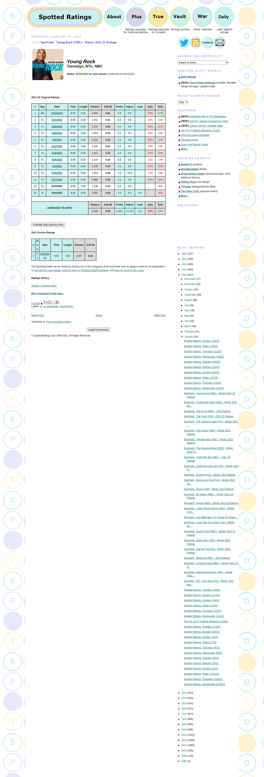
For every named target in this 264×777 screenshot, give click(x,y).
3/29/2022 (57, 133)
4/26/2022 (57, 159)
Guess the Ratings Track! (194, 144)
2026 (184, 253)
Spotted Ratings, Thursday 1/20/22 (202, 383)
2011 (184, 745)
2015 (184, 724)
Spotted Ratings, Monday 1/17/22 (202, 595)
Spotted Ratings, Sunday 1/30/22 (201, 341)
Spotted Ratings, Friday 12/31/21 (201, 674)
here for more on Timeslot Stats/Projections (85, 270)
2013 (184, 734)
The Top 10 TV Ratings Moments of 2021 (206, 621)
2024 (184, 264)
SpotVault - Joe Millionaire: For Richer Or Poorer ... (211, 517)
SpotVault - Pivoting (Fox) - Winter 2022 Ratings (209, 474)
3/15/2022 (57, 120)
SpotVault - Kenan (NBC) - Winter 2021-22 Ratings (211, 503)
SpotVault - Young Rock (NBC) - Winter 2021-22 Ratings (78, 42)
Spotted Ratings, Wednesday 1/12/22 (204, 616)
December (190, 279)
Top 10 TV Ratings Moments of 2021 (200, 130)
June (187, 310)
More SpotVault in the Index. (47, 293)
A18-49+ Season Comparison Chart (209, 121)
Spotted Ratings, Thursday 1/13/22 (202, 610)
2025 (184, 259)
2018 (184, 708)
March (188, 326)
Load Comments (98, 329)
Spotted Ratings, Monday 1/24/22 (202, 367)
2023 (184, 269)
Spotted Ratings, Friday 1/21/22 (201, 377)
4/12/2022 (57, 146)
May (187, 315)
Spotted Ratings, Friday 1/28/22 (201, 346)
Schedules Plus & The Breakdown (208, 116)
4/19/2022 (57, 153)
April (187, 321)
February (189, 331)
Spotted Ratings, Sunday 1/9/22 (201, 637)
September (190, 294)
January (189, 336)
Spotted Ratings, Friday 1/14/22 (201, 605)
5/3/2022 (57, 166)
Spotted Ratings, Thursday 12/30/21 (203, 679)
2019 (184, 703)
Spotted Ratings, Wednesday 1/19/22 (204, 388)
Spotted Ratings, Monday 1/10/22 (202, 631)
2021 (184, 692)
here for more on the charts (129, 270)
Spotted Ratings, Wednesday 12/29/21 (204, 684)
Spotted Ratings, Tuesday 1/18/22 (202, 590)
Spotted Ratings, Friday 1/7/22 (200, 642)
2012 (184, 740)
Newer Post (37, 315)
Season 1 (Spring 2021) (44, 285)
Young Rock (66, 306)
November (190, 284)
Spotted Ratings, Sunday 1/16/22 (201, 600)
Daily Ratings (188, 76)
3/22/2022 (57, 126)
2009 (184, 755)
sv (41, 306)
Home (99, 315)
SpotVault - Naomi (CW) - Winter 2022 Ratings (209, 489)
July (186, 305)
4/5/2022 (57, 139)
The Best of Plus (190, 139)
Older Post (160, 315)
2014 (184, 729)
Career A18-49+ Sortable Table (206, 125)
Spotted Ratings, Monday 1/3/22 (201, 663)
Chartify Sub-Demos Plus (48, 224)
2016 (184, 719)
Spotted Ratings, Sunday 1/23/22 (201, 372)
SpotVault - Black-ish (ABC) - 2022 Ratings (207, 558)
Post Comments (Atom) (58, 321)
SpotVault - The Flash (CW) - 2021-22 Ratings (208, 416)
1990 (184, 761)
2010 (184, 750)
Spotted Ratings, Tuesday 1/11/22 (202, 626)
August (188, 300)
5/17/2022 (57, 179)
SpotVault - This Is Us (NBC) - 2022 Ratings (207, 411)
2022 (184, 274)
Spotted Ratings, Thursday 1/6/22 (202, 647)
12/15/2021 (57, 113)
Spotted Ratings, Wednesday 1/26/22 (204, 356)
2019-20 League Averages (195, 135)
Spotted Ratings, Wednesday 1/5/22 (203, 653)
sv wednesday (50, 306)
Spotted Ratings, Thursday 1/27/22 (202, 351)
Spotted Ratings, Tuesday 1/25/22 (202, 361)
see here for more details (47, 270)
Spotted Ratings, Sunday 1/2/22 (201, 668)
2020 (184, 698)
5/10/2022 (57, 173)
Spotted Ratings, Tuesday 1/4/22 (201, 658)
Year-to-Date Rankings (202, 82)
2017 (184, 713)
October (189, 289)
